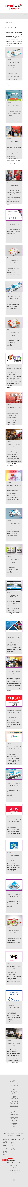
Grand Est (5, 1151)
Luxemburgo (21, 1138)
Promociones (14, 1120)
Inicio (7, 22)
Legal (14, 1126)
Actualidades (14, 1123)
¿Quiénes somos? (14, 1113)
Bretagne (5, 1145)
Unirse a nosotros (14, 1117)
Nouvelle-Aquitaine (13, 1141)
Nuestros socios (14, 1116)
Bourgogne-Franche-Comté (5, 1142)
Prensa (14, 1122)
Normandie (13, 1139)
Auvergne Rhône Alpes (6, 1138)
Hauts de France (5, 1153)
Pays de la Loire (13, 1146)
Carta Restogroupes (14, 1114)
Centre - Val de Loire (5, 1147)
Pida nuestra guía (14, 1119)
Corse (4, 1150)
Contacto (14, 1125)
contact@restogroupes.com (14, 1177)
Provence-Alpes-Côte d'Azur (13, 1150)
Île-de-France (14, 1138)
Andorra (21, 1139)
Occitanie (13, 1144)
